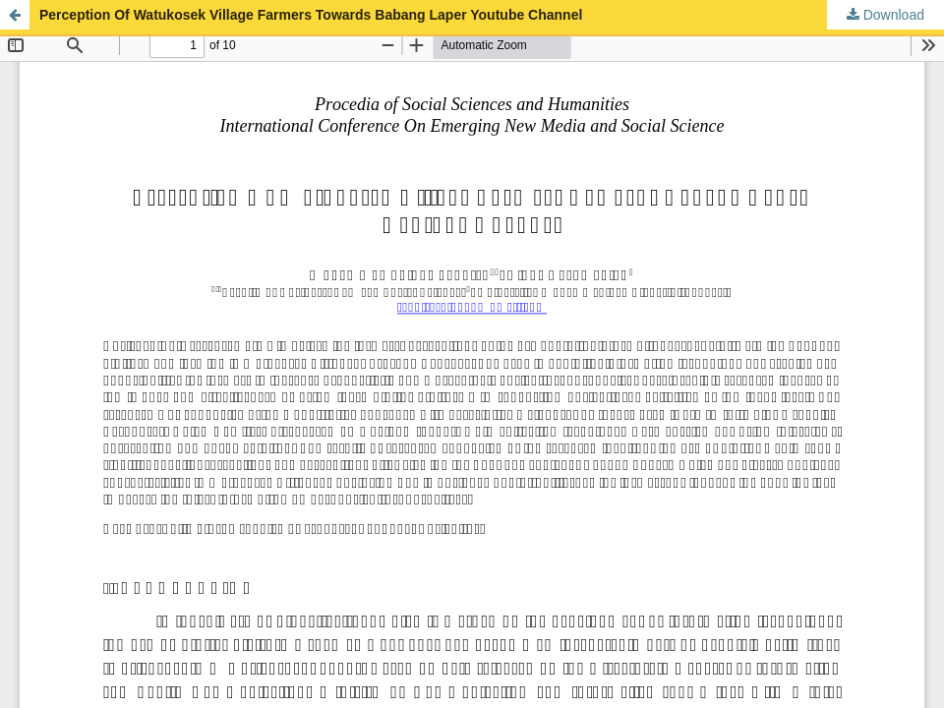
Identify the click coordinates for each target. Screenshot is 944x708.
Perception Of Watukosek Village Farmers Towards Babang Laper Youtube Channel (310, 15)
